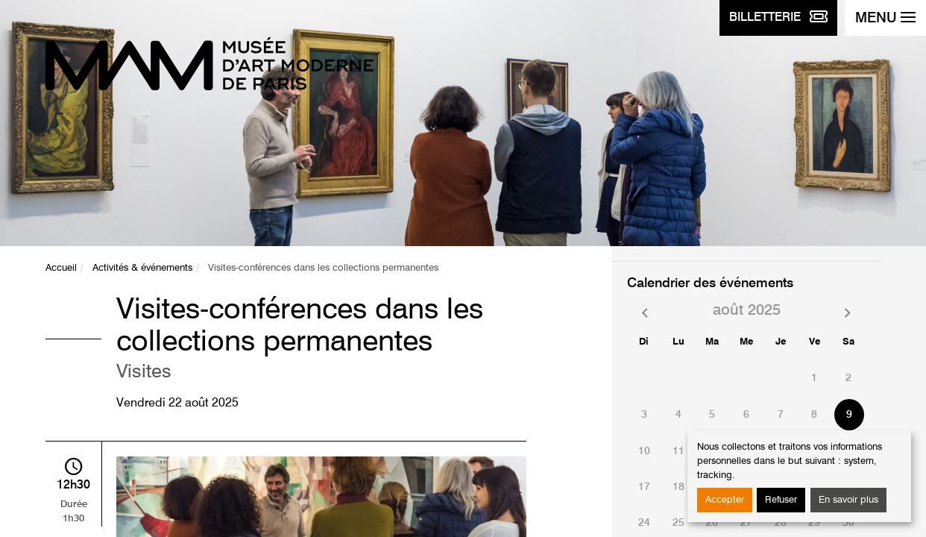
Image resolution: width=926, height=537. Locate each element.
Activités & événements (142, 268)
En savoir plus (848, 500)
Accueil (61, 268)
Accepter (724, 500)
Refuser (781, 500)
